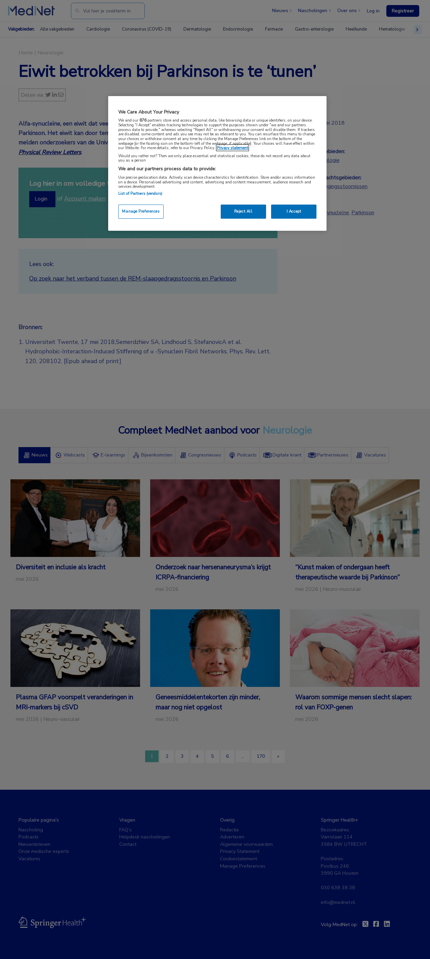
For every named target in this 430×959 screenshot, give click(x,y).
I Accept (294, 211)
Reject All (243, 211)
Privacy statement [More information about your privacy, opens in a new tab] (232, 147)
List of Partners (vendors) (140, 193)
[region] (217, 163)
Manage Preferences (141, 211)
